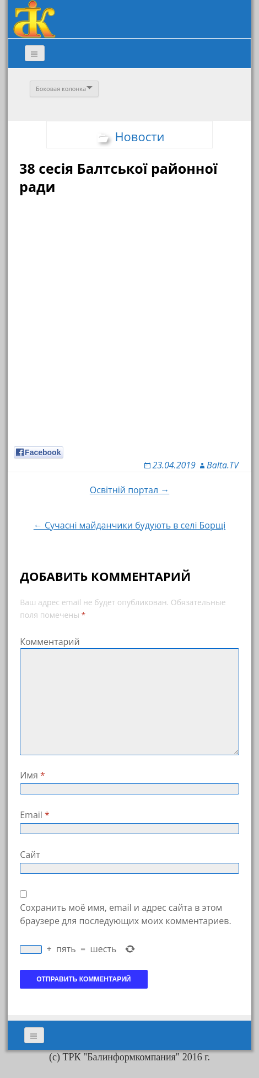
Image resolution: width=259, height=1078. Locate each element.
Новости (139, 136)
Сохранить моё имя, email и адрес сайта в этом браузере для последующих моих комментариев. (125, 914)
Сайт (30, 854)
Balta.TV (223, 465)
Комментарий (50, 642)
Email (35, 815)
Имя (32, 775)
